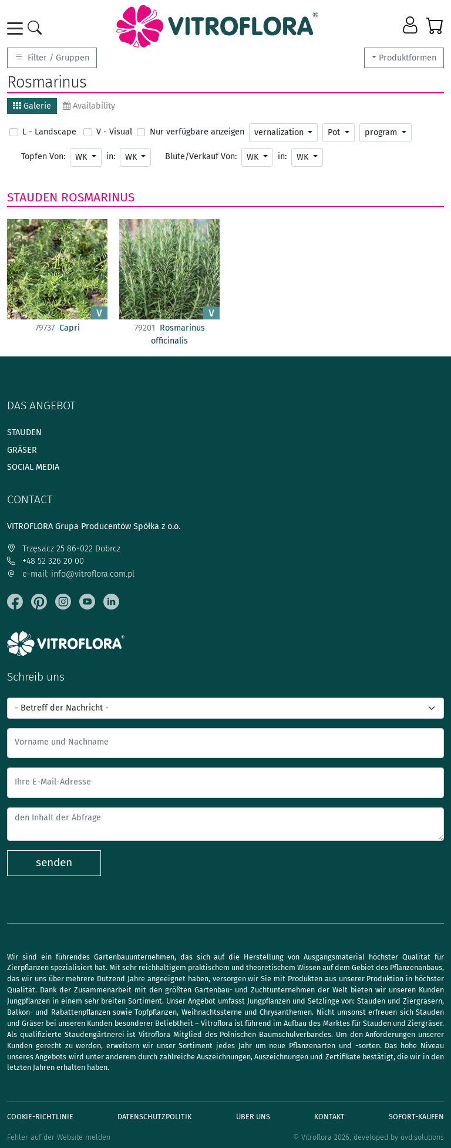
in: (110, 156)
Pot (335, 132)
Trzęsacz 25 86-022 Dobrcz (63, 549)
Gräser (22, 450)
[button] (411, 25)
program (382, 132)
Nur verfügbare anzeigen (197, 132)
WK (82, 157)
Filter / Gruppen (52, 58)
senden (54, 862)
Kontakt (329, 1116)
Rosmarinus (97, 197)
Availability (89, 106)
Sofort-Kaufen (416, 1116)
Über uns (253, 1116)
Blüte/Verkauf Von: (201, 156)
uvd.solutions (422, 1137)
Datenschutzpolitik (154, 1116)
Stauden (32, 197)
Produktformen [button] (407, 58)
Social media (33, 467)
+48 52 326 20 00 (45, 561)
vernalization (280, 132)
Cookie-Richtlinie (40, 1116)
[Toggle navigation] (17, 28)
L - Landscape (49, 132)
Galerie (32, 106)
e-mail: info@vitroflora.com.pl (70, 574)
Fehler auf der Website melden (58, 1137)
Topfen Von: (43, 156)
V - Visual (114, 132)
